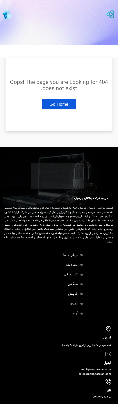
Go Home (59, 104)
